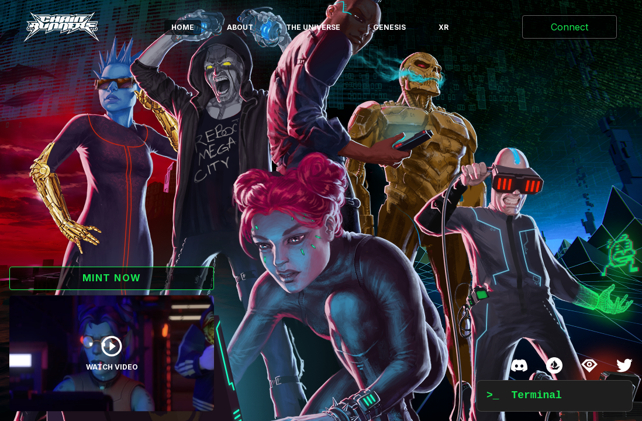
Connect (569, 27)
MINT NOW (111, 278)
